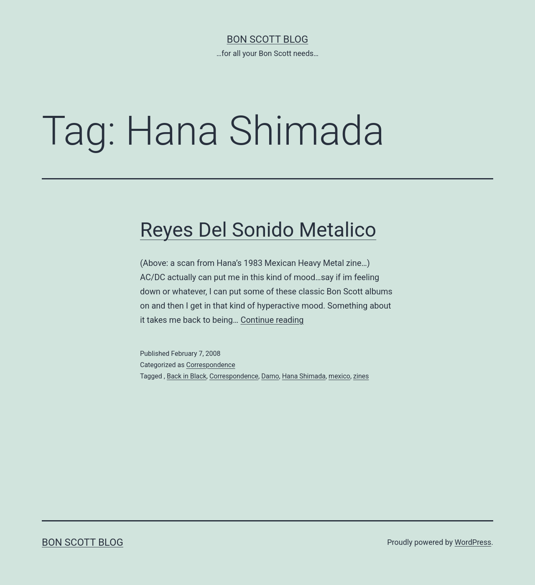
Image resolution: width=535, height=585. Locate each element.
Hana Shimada (304, 376)
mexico (339, 376)
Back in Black (186, 376)
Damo (270, 376)
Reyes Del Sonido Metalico (258, 230)
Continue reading (271, 320)
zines (361, 376)
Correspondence (210, 365)
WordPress (473, 542)
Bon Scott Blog (267, 39)
